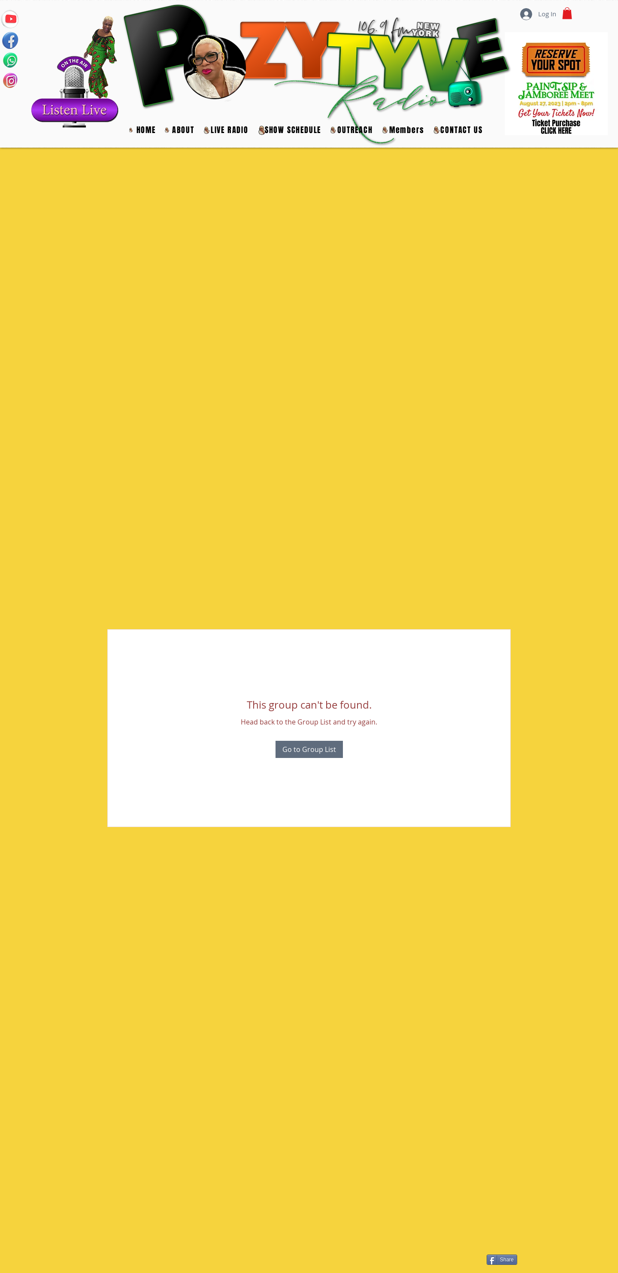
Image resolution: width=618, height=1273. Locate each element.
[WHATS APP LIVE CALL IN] (10, 60)
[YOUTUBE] (10, 19)
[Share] (502, 1260)
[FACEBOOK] (10, 39)
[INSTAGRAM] (10, 80)
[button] (355, 130)
